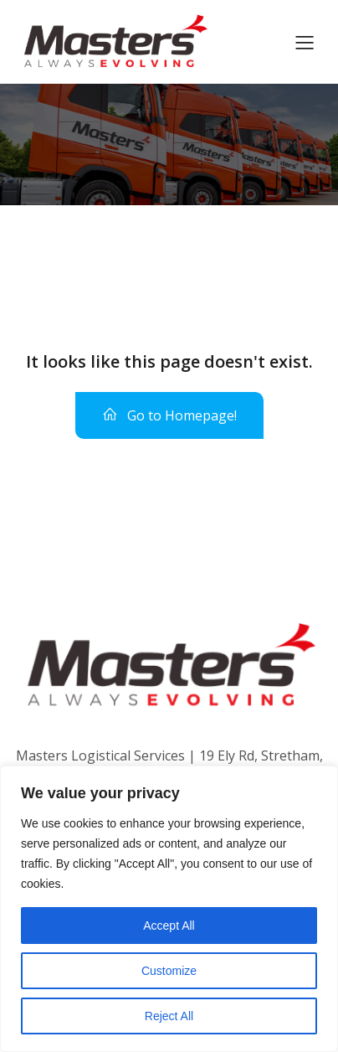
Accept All (168, 925)
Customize (169, 970)
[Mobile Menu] (304, 41)
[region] (169, 909)
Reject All (169, 1016)
